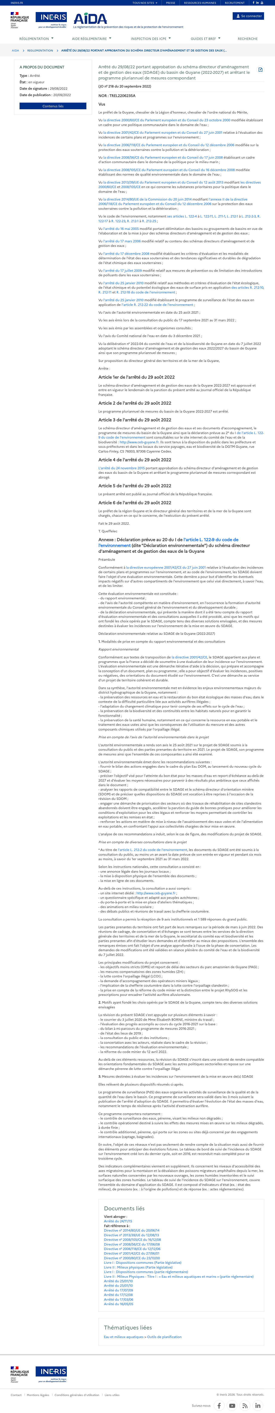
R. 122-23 (118, 221)
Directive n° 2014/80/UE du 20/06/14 (131, 1230)
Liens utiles (112, 1395)
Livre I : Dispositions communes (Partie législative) (142, 1262)
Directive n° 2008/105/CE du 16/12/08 (132, 1239)
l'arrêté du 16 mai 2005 (121, 228)
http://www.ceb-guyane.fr (139, 442)
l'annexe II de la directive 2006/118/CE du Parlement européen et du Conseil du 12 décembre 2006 (173, 201)
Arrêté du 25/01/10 (118, 1281)
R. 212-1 (133, 221)
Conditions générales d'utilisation (77, 1395)
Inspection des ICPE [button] (148, 38)
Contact (16, 1395)
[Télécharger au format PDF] (260, 70)
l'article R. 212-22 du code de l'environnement (157, 304)
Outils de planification (164, 1336)
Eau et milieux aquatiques (124, 1336)
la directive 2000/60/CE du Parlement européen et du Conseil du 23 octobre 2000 (166, 120)
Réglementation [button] (34, 38)
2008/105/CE (131, 186)
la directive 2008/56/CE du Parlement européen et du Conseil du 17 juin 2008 (163, 157)
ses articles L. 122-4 (182, 216)
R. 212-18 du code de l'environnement (145, 292)
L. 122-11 (206, 216)
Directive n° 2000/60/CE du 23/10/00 (132, 1258)
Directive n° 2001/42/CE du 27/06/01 (131, 1253)
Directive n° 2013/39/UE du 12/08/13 (131, 1235)
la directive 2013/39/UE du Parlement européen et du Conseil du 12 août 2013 (163, 182)
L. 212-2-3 (248, 216)
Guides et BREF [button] (203, 38)
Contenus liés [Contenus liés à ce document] (53, 106)
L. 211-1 (219, 216)
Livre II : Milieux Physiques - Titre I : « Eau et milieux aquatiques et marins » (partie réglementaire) (179, 1276)
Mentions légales (38, 1395)
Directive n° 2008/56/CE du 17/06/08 (132, 1244)
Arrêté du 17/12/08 (118, 1294)
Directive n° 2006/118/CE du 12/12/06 (132, 1248)
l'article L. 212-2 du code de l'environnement (152, 849)
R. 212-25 (149, 221)
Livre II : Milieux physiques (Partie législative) (138, 1267)
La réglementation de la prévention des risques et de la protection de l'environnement (128, 27)
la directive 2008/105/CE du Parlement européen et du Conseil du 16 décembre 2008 (169, 169)
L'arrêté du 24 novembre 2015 (121, 468)
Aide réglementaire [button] (89, 38)
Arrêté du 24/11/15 (118, 1221)
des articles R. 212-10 (247, 287)
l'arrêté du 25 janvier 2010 (123, 283)
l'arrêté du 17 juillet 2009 (122, 270)
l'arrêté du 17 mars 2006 (122, 241)
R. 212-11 (105, 292)
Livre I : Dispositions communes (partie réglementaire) (146, 1271)
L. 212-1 (232, 216)
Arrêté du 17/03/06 (118, 1299)
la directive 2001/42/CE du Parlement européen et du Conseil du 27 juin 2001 (162, 132)
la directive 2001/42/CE (189, 657)
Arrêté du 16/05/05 (118, 1304)
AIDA (15, 50)
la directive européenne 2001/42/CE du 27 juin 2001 (166, 567)
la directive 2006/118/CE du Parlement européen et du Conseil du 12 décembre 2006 (168, 145)
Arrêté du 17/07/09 (118, 1290)
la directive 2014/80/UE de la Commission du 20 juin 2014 (147, 199)
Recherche (248, 38)
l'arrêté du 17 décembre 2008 (126, 253)
